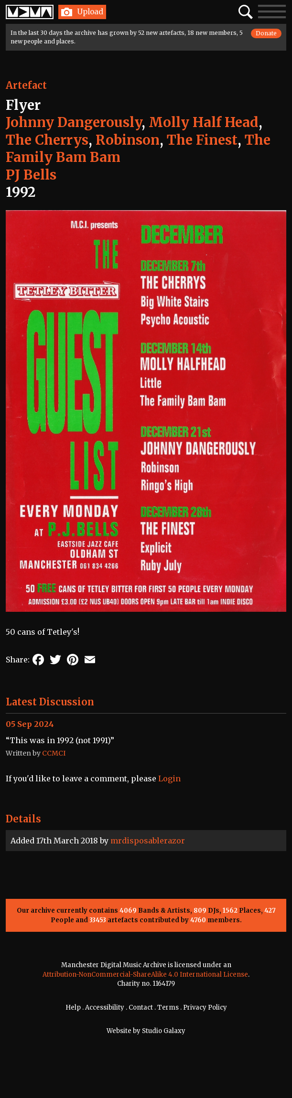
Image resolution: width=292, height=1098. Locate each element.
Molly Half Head (204, 122)
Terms (168, 1007)
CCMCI (53, 753)
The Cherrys (47, 140)
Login (169, 778)
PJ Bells (31, 174)
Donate (266, 33)
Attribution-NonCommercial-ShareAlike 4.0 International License (145, 974)
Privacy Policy (205, 1007)
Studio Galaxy (163, 1031)
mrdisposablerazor (147, 840)
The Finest (202, 140)
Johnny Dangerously (73, 122)
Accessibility (104, 1007)
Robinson (128, 140)
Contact (141, 1007)
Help (73, 1007)
